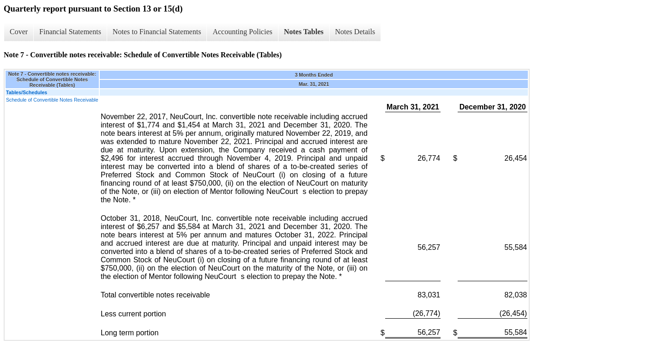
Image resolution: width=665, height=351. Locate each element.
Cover (19, 32)
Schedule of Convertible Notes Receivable (52, 100)
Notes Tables (304, 32)
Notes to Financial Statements (157, 32)
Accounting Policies (242, 32)
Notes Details (355, 32)
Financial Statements (70, 32)
